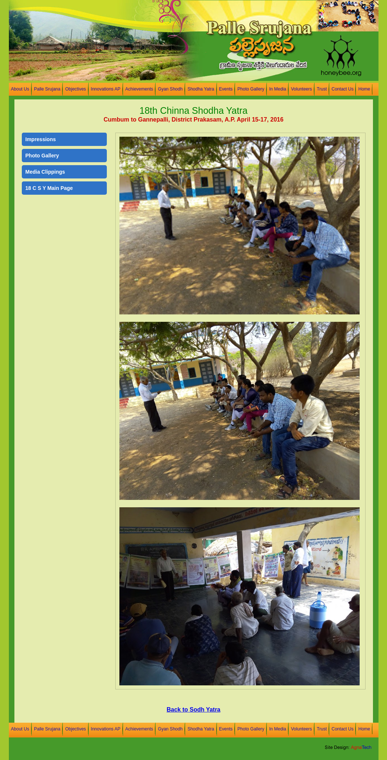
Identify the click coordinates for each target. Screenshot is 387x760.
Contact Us (342, 89)
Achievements (139, 89)
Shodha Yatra (200, 89)
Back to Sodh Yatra (194, 709)
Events (226, 89)
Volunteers (301, 89)
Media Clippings (45, 172)
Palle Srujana (47, 89)
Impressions (41, 139)
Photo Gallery (250, 89)
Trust (322, 89)
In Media (277, 89)
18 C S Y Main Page (49, 188)
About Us (20, 89)
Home (364, 89)
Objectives (75, 89)
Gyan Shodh (170, 89)
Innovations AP (105, 89)
